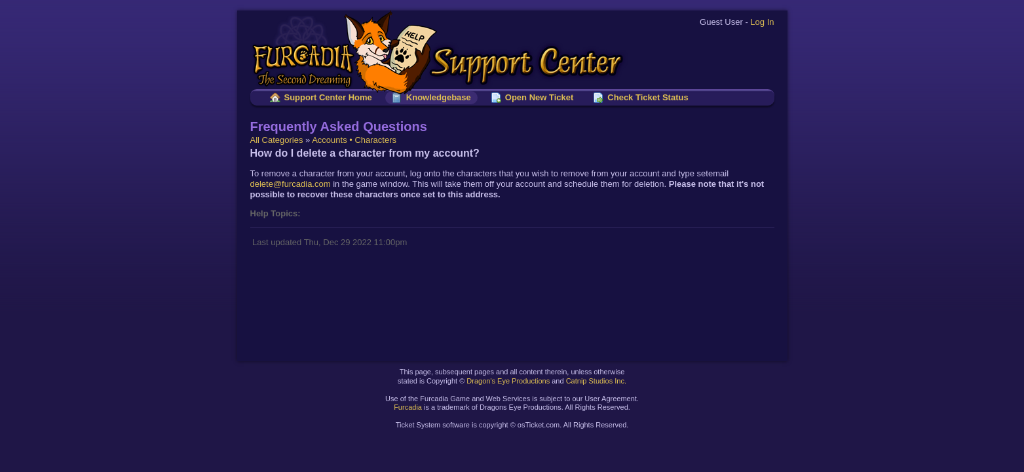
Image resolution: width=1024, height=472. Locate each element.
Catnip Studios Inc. (596, 381)
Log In (762, 22)
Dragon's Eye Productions (508, 381)
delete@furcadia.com (290, 184)
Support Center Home (328, 97)
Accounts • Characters (354, 140)
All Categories (276, 140)
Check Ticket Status (647, 97)
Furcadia (408, 407)
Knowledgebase (438, 97)
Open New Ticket (539, 97)
